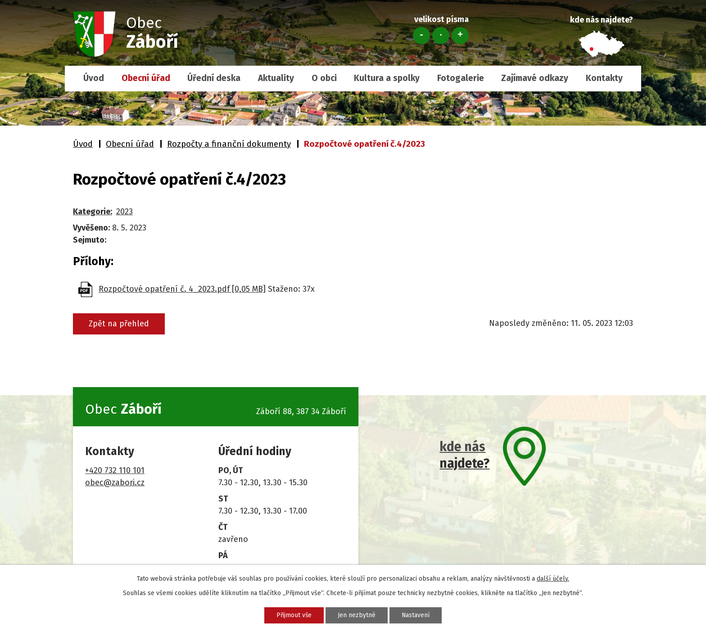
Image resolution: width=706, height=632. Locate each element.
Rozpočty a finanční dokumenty (229, 144)
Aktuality (276, 78)
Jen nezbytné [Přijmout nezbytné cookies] (357, 615)
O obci (324, 78)
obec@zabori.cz (115, 483)
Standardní (440, 35)
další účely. (553, 578)
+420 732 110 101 (115, 470)
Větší (460, 35)
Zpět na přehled (119, 324)
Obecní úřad (146, 78)
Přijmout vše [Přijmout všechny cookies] (293, 615)
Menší (421, 35)
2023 (124, 212)
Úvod (93, 78)
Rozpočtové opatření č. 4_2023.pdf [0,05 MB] (182, 289)
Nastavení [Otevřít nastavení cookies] (417, 615)
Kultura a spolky (387, 78)
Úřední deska (213, 78)
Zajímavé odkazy (534, 78)
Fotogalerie (460, 78)
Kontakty (604, 78)
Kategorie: (92, 212)
